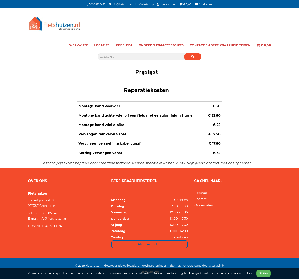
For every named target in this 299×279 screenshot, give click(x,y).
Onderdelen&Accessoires (161, 45)
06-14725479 (96, 4)
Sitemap (175, 265)
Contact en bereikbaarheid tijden (220, 45)
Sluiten (263, 273)
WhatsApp (146, 4)
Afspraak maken (149, 244)
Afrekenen (203, 4)
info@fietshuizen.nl (122, 4)
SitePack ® (216, 265)
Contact (200, 199)
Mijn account (166, 4)
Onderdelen (203, 205)
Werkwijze (78, 45)
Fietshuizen (203, 193)
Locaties (101, 45)
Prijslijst (124, 45)
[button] (192, 56)
